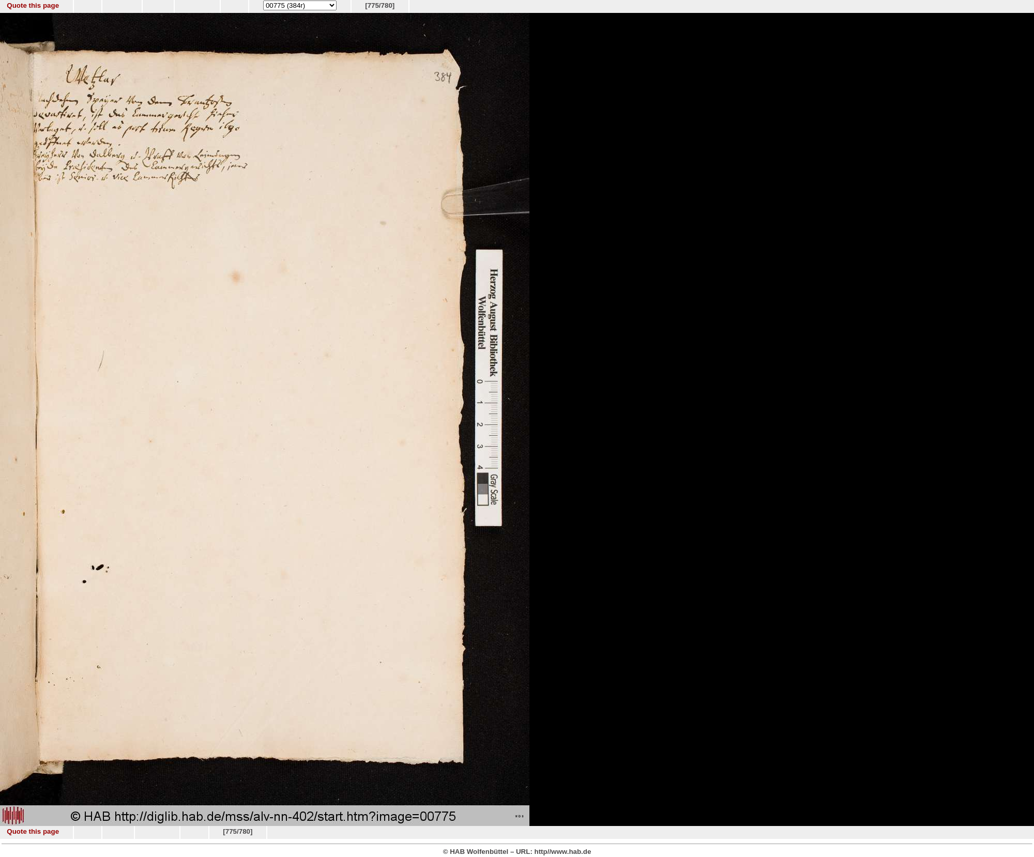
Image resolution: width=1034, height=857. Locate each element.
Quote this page (33, 5)
